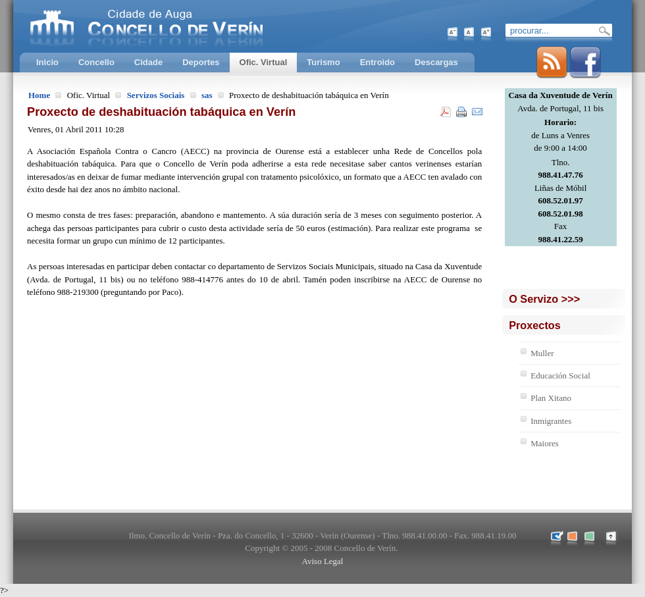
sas (207, 95)
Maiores (544, 443)
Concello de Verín (201, 26)
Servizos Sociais (156, 95)
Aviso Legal (323, 561)
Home (39, 95)
